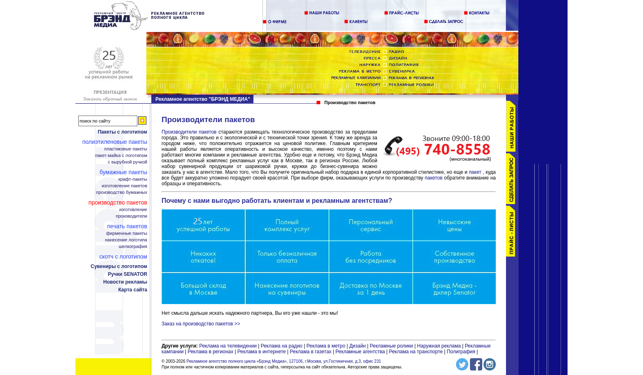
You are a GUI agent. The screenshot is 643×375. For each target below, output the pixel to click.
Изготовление (133, 209)
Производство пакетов (118, 202)
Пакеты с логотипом (122, 132)
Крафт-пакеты (133, 179)
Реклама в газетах (311, 352)
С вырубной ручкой (127, 162)
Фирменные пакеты (126, 233)
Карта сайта (132, 290)
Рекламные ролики (391, 346)
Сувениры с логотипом (119, 266)
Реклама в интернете (261, 352)
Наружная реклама (439, 346)
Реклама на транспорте (415, 352)
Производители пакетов (190, 132)
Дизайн (357, 346)
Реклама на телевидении (228, 346)
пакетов (434, 178)
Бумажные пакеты (123, 172)
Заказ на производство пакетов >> (201, 324)
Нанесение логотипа (126, 240)
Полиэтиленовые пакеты (114, 142)
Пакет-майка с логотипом (121, 155)
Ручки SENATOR (127, 274)
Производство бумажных (121, 192)
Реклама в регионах (210, 352)
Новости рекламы (125, 282)
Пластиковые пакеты (125, 149)
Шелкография (133, 246)
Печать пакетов (127, 226)
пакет (476, 172)
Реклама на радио (282, 346)
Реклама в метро (325, 346)
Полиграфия (461, 352)
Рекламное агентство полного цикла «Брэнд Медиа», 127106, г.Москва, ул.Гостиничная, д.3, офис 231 (284, 361)
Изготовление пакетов (124, 186)
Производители (131, 216)
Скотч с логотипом (123, 256)
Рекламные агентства (360, 352)
